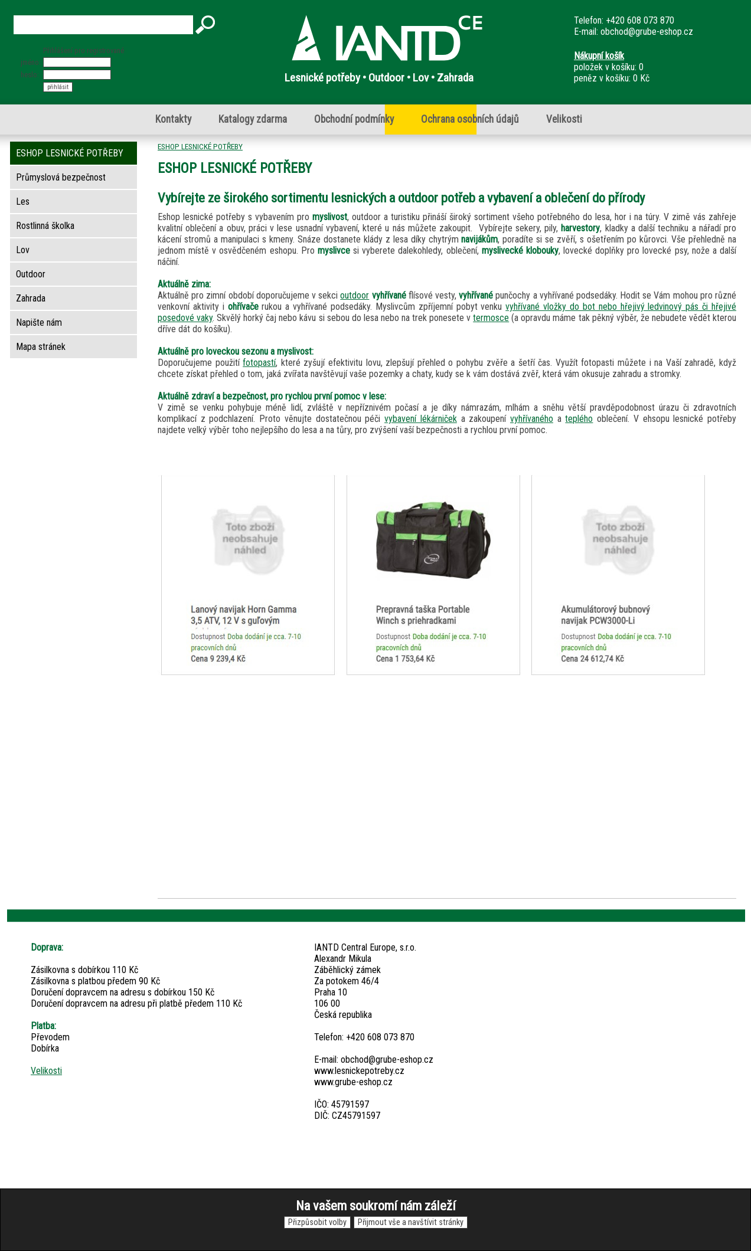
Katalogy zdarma (252, 119)
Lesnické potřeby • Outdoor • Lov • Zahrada (379, 77)
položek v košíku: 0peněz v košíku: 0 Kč (611, 67)
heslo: (30, 74)
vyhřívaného (531, 418)
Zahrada (30, 298)
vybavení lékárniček (420, 418)
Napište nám (39, 322)
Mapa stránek (41, 346)
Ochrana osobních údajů (470, 119)
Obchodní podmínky (354, 119)
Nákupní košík (599, 55)
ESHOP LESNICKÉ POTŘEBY (200, 146)
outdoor (354, 295)
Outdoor (30, 274)
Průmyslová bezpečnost (61, 177)
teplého (579, 418)
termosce (491, 317)
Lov (23, 250)
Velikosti (564, 119)
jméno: (31, 62)
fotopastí (259, 362)
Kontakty (173, 119)
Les (23, 201)
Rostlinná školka (45, 225)
